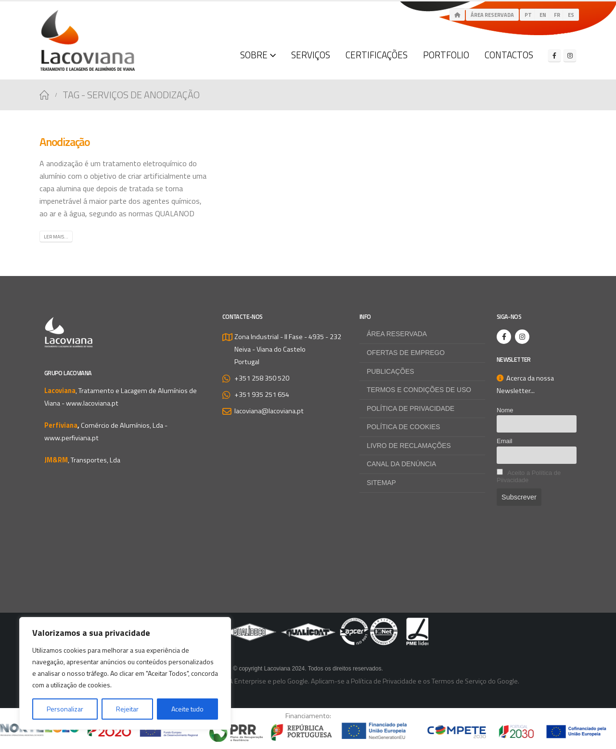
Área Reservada (492, 15)
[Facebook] (554, 55)
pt (528, 15)
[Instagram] (570, 55)
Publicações (391, 372)
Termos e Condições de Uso (421, 390)
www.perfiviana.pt (71, 438)
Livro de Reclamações (410, 447)
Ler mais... (56, 236)
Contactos (509, 55)
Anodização (64, 141)
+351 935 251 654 (261, 394)
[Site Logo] (87, 40)
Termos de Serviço (459, 682)
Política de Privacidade (412, 409)
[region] (125, 673)
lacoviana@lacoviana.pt (269, 411)
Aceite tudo (187, 709)
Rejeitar (127, 709)
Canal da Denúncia (403, 466)
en (542, 15)
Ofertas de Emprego (407, 353)
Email (504, 441)
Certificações (377, 55)
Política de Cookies (405, 428)
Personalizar (65, 709)
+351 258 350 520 (261, 378)
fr (557, 15)
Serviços (310, 55)
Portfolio (446, 55)
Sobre (254, 55)
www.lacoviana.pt (92, 403)
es (571, 15)
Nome (505, 410)
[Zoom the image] (308, 625)
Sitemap (382, 484)
